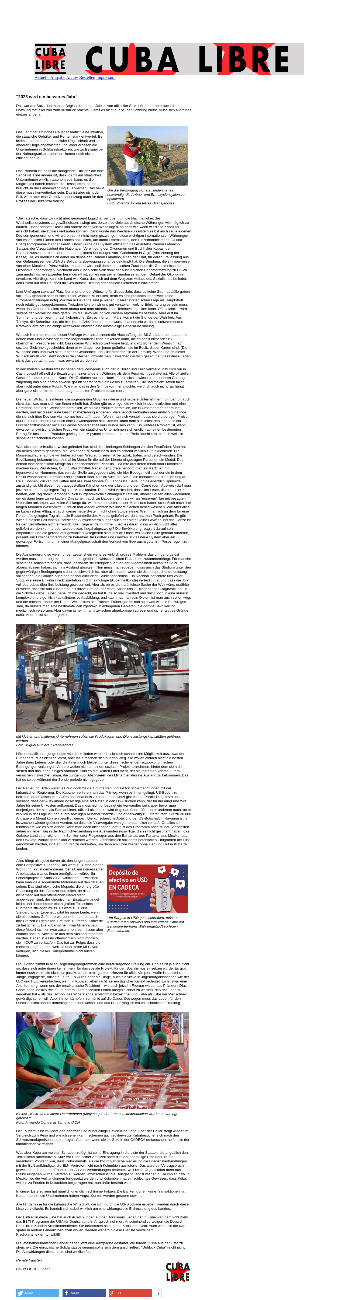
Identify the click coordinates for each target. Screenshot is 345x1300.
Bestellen (87, 77)
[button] (37, 1293)
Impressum (105, 77)
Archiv (72, 77)
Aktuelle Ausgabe (49, 77)
